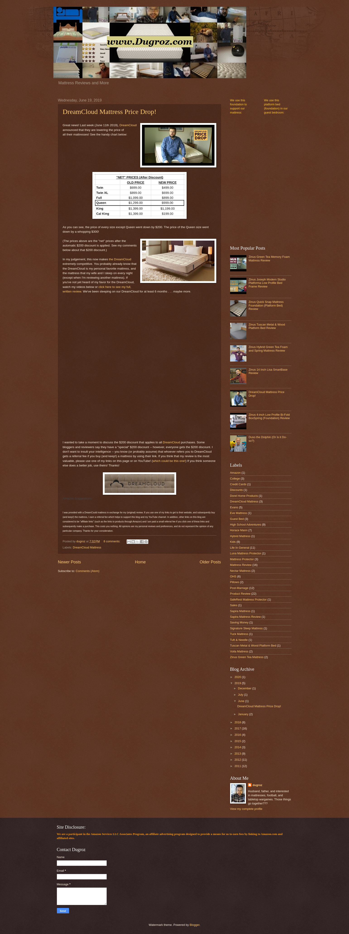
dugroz (257, 785)
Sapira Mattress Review (245, 616)
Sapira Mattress (240, 611)
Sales (233, 605)
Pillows (234, 582)
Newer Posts (69, 562)
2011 (238, 766)
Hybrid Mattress (240, 536)
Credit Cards (238, 484)
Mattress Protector (242, 559)
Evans (234, 507)
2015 (238, 741)
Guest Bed (237, 519)
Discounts (236, 490)
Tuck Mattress (239, 634)
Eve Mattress (238, 513)
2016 (238, 734)
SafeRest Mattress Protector (248, 599)
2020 (238, 677)
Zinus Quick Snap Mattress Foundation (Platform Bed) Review (266, 305)
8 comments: (112, 541)
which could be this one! (169, 461)
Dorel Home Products (244, 495)
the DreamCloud (120, 259)
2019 (238, 683)
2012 (238, 759)
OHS (233, 576)
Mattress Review (241, 565)
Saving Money (239, 622)
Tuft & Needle (239, 640)
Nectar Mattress (240, 570)
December (245, 688)
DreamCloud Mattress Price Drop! (109, 111)
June (241, 701)
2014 (238, 747)
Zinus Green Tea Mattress (247, 657)
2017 (238, 728)
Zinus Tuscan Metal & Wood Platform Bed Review (267, 326)
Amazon (235, 472)
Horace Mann (239, 530)
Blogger (195, 925)
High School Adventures (245, 524)
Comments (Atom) (87, 571)
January (243, 714)
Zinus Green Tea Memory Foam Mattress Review (269, 258)
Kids (233, 541)
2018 (238, 722)
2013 (238, 753)
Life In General (239, 547)
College (235, 478)
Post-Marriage (239, 588)
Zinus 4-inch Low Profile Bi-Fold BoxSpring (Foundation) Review (269, 416)
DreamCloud (128, 125)
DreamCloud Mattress (87, 547)
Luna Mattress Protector (245, 553)
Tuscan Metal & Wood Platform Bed (253, 645)
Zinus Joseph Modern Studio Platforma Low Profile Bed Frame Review (267, 283)
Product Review (240, 593)
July (241, 694)
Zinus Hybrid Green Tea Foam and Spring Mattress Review (268, 348)
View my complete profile (246, 809)
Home (140, 562)
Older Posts (210, 562)
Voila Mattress (239, 651)
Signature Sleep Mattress (246, 628)
